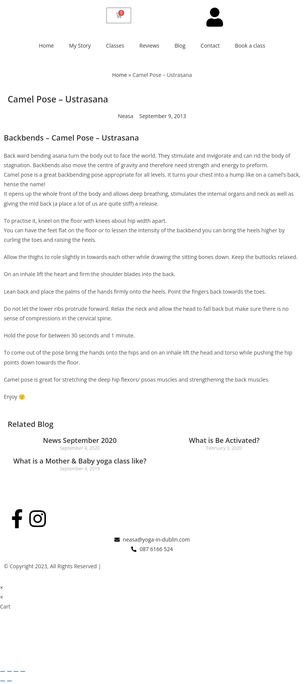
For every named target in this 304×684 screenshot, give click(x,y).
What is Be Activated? (224, 440)
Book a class (250, 45)
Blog (179, 45)
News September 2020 (80, 440)
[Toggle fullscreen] (9, 671)
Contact (210, 45)
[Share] (16, 671)
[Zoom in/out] (2, 671)
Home (46, 45)
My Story (80, 45)
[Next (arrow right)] (9, 681)
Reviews (149, 45)
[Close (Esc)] (22, 671)
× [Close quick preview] (1, 587)
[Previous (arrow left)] (2, 681)
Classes (115, 45)
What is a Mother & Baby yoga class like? (79, 460)
